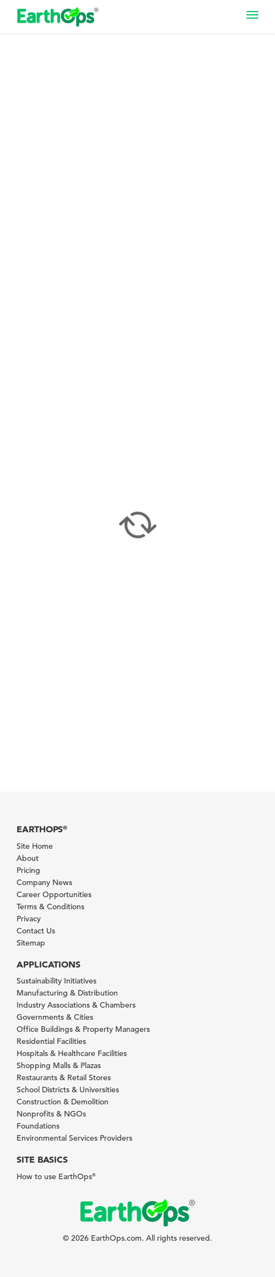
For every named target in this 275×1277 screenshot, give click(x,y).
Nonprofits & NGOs (51, 1114)
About (28, 858)
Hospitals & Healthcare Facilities (72, 1053)
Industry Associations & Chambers (76, 1005)
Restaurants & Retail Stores (64, 1077)
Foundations (38, 1126)
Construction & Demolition (63, 1102)
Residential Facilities (51, 1041)
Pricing (28, 870)
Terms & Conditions (50, 906)
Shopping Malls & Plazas (59, 1065)
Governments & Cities (55, 1017)
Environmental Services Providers (74, 1138)
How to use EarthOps (56, 1176)
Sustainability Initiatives (56, 981)
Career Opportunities (54, 894)
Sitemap (31, 943)
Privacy (29, 919)
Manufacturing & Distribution (67, 993)
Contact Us (36, 931)
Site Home (35, 846)
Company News (44, 882)
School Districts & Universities (68, 1089)
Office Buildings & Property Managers (83, 1029)
